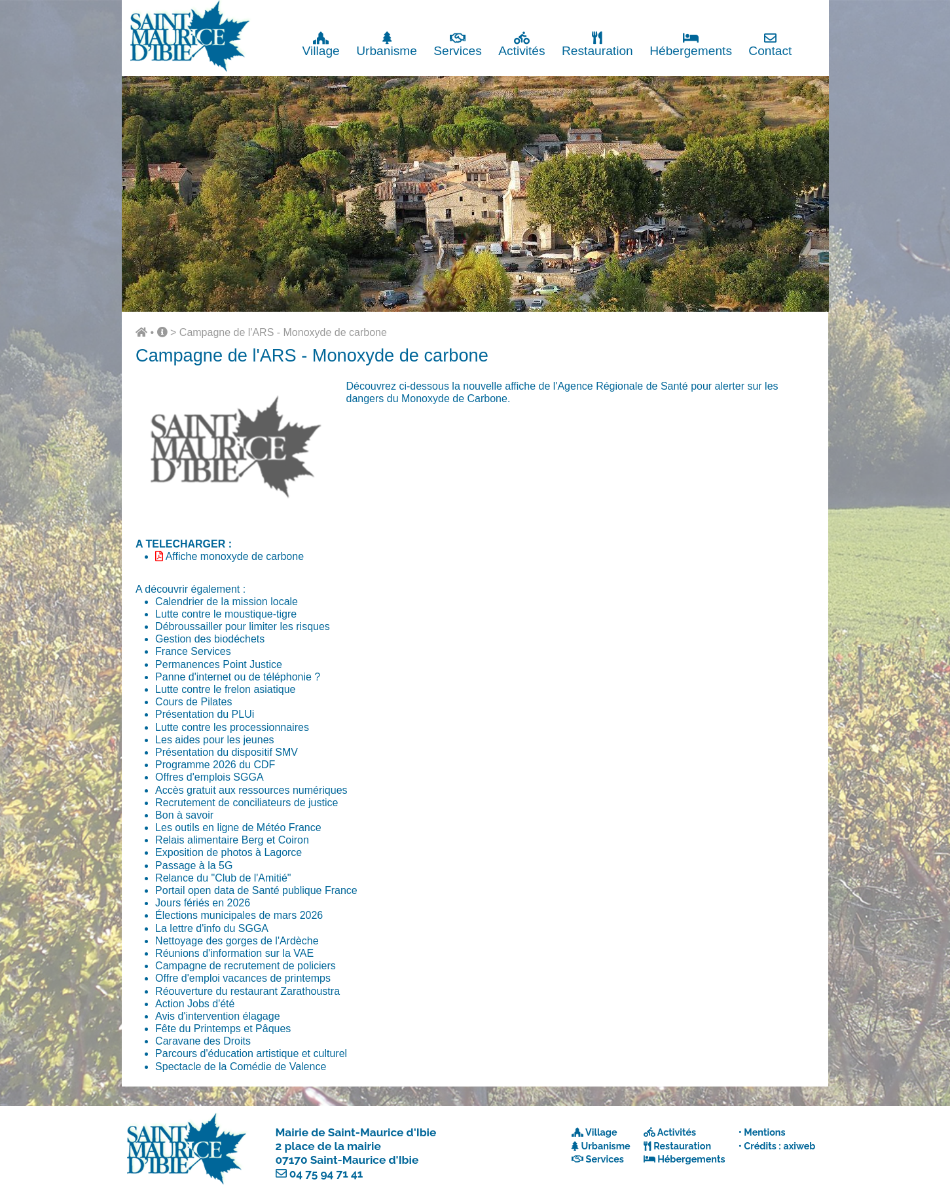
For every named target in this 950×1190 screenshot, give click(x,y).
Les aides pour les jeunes (214, 739)
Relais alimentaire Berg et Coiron (232, 840)
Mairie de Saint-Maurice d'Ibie (356, 1132)
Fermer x (802, 11)
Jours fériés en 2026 (202, 902)
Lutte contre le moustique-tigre (226, 614)
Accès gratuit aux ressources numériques (251, 790)
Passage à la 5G (193, 865)
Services (457, 44)
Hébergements (690, 44)
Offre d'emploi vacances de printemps (243, 978)
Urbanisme (386, 44)
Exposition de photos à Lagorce (228, 852)
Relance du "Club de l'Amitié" (223, 877)
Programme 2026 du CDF (215, 764)
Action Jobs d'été (194, 1003)
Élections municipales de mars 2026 (239, 915)
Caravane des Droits (203, 1041)
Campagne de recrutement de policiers (245, 965)
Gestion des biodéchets (210, 638)
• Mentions (762, 1132)
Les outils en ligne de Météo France (238, 827)
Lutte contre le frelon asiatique (225, 689)
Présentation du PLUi (204, 714)
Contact (770, 44)
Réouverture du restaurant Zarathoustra (247, 991)
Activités (521, 44)
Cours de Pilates (193, 701)
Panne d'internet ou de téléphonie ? (237, 676)
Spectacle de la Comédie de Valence (240, 1066)
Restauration (597, 44)
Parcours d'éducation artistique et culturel (251, 1053)
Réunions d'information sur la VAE (234, 953)
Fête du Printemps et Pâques (223, 1028)
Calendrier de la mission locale (226, 601)
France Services (193, 651)
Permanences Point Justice (218, 664)
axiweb (799, 1145)
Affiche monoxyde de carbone (235, 556)
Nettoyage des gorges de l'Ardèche (236, 940)
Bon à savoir (184, 815)
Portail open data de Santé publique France (256, 890)
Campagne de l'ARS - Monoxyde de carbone (283, 332)
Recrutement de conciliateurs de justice (246, 802)
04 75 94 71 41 (326, 1173)
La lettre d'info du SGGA (211, 928)
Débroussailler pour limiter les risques (242, 626)
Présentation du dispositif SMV (226, 752)
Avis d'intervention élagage (217, 1016)
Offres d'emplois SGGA (209, 777)
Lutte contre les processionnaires (232, 727)
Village (321, 44)
